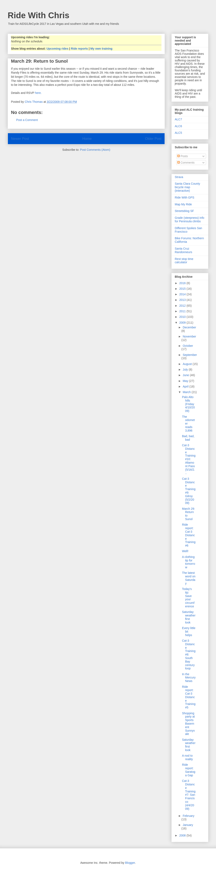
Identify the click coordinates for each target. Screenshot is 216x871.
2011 (183, 311)
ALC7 (178, 119)
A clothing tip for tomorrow (188, 562)
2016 (183, 283)
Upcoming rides (57, 48)
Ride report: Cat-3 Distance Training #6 (188, 535)
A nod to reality (187, 757)
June (186, 375)
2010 (183, 316)
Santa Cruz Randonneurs (183, 250)
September (190, 355)
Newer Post (20, 139)
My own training (101, 48)
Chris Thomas (34, 101)
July (186, 369)
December (189, 327)
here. (38, 93)
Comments (186, 162)
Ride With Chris (38, 15)
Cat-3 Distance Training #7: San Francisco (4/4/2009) (188, 794)
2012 (183, 305)
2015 (183, 288)
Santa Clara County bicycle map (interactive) (187, 187)
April (186, 386)
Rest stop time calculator (184, 260)
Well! (185, 551)
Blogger (130, 862)
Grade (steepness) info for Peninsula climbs (189, 219)
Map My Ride (183, 204)
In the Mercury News (189, 677)
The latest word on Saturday (188, 578)
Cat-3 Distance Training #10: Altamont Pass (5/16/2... (188, 459)
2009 (183, 322)
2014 (183, 294)
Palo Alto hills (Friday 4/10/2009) (188, 404)
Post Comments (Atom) (95, 149)
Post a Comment (27, 120)
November (189, 336)
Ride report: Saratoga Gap (188, 770)
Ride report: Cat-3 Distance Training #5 (188, 697)
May (186, 381)
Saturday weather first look (188, 617)
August (187, 364)
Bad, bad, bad (188, 437)
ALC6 (178, 126)
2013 (183, 300)
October (188, 345)
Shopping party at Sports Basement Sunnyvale (188, 724)
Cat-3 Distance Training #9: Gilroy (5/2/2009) (188, 491)
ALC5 (178, 132)
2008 (183, 835)
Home (87, 139)
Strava (179, 177)
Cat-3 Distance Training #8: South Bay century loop (188, 654)
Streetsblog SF (184, 211)
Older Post (153, 139)
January (188, 825)
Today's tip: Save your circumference (188, 597)
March (187, 392)
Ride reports (79, 48)
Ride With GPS (184, 197)
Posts (182, 156)
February (188, 815)
